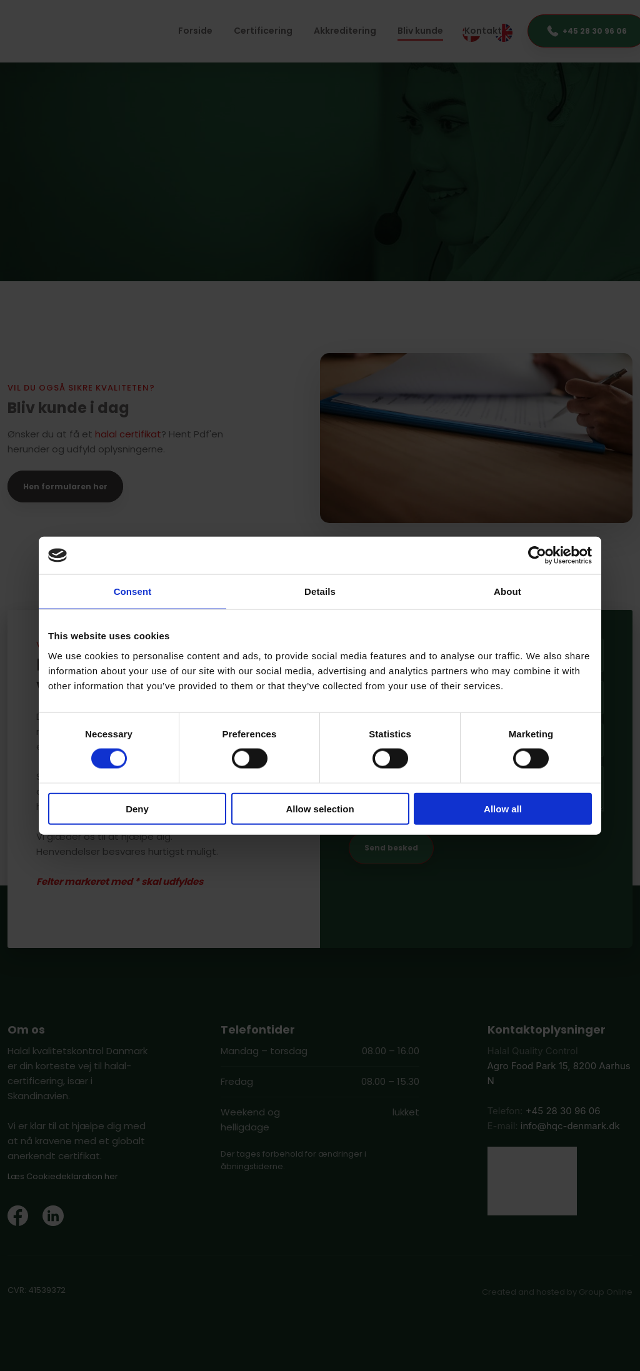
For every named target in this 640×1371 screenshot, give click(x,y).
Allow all (503, 808)
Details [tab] (320, 591)
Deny (137, 808)
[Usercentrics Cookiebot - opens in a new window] (537, 555)
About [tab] (507, 591)
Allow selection (320, 808)
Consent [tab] (133, 591)
